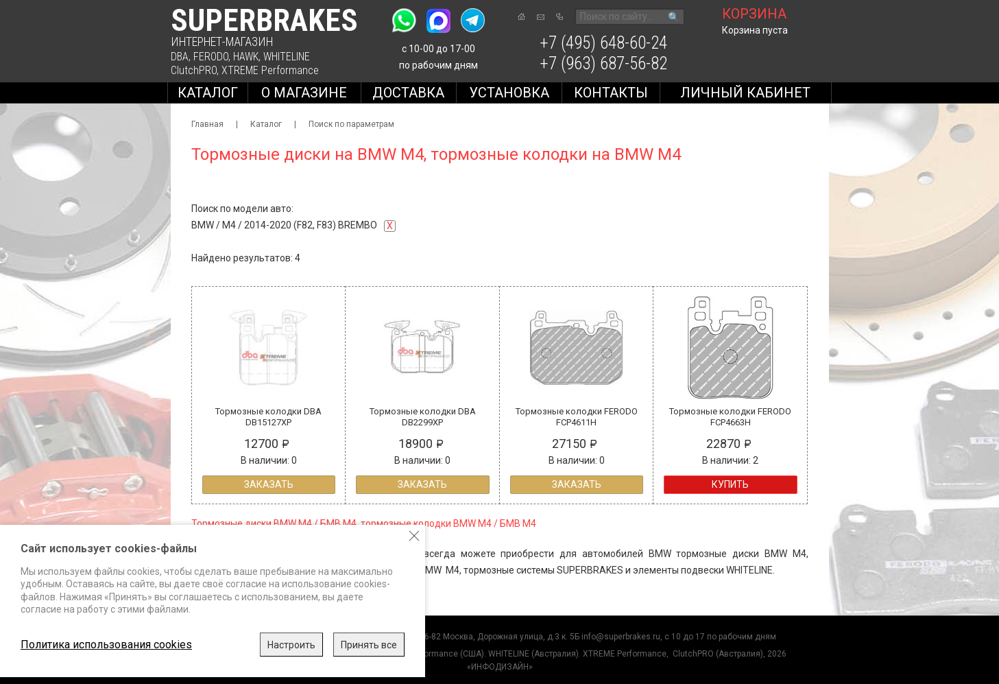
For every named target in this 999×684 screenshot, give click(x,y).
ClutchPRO (194, 70)
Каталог (208, 92)
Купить (730, 484)
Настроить (291, 644)
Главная (207, 124)
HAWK (245, 56)
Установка (509, 92)
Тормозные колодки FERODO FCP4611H (577, 416)
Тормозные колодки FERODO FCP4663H (730, 416)
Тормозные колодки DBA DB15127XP (268, 416)
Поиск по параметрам (351, 124)
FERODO (210, 56)
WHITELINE (286, 56)
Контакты (611, 92)
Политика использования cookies (106, 644)
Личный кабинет (745, 92)
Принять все (369, 644)
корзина (754, 13)
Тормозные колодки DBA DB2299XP (423, 416)
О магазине (304, 92)
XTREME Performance (270, 70)
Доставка (408, 92)
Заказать (268, 484)
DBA (180, 56)
